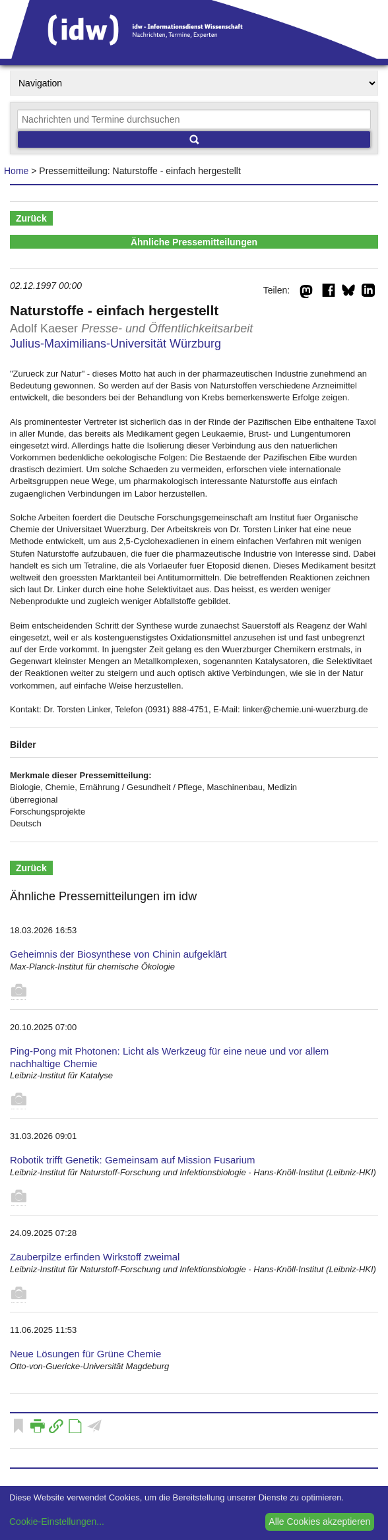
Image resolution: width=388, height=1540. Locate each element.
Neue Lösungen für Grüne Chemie (85, 1353)
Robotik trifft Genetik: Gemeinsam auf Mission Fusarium (132, 1159)
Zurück (31, 218)
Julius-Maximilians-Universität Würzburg (115, 343)
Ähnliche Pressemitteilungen (194, 242)
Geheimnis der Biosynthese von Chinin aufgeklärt (118, 954)
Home (16, 171)
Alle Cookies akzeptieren (319, 1521)
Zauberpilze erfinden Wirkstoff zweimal (94, 1256)
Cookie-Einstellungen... (56, 1521)
